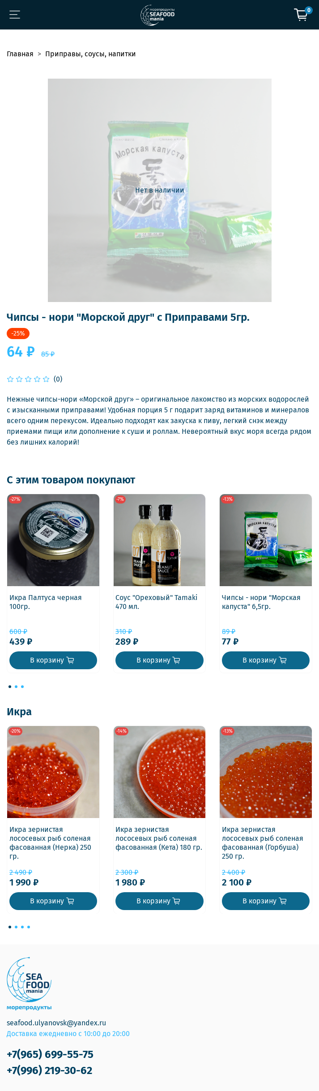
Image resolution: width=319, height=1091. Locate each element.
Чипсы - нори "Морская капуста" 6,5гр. (261, 602)
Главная (20, 54)
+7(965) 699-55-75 (50, 1054)
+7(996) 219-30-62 (49, 1070)
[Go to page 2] (16, 686)
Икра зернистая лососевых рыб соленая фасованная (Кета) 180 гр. (158, 838)
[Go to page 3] (22, 686)
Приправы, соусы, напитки (90, 54)
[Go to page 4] (28, 927)
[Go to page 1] (10, 686)
